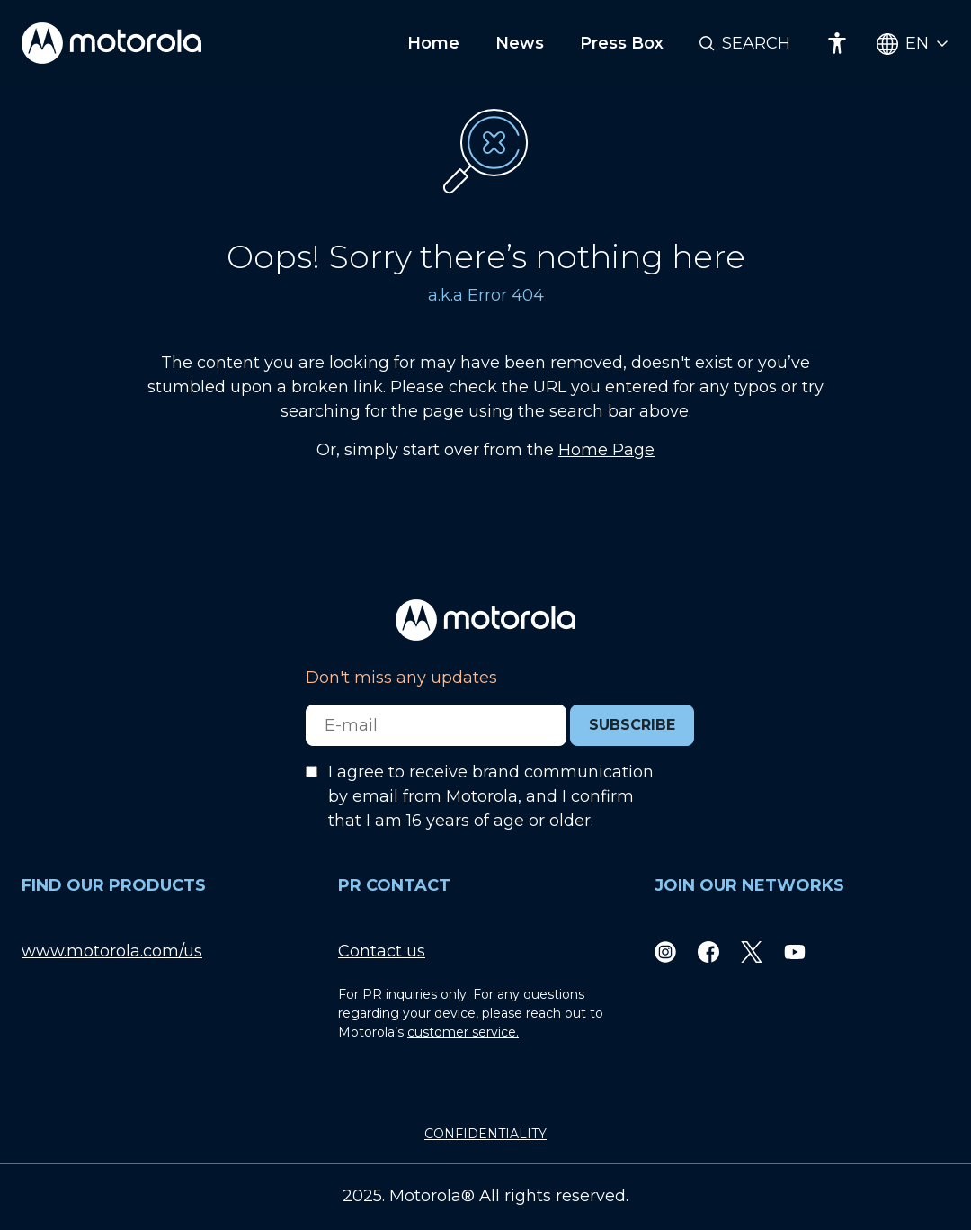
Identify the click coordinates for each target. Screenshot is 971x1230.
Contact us (381, 951)
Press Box (622, 43)
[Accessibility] (837, 43)
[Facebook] (708, 951)
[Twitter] (751, 951)
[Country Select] (913, 43)
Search (756, 43)
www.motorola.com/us (112, 951)
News (519, 43)
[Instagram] (665, 951)
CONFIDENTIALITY (485, 1134)
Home (433, 43)
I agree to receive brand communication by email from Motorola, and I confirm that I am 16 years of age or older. (491, 796)
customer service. (463, 1032)
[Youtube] (795, 951)
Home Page (606, 450)
